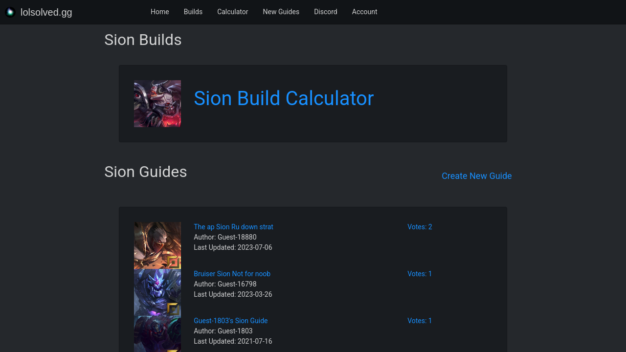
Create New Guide (477, 176)
